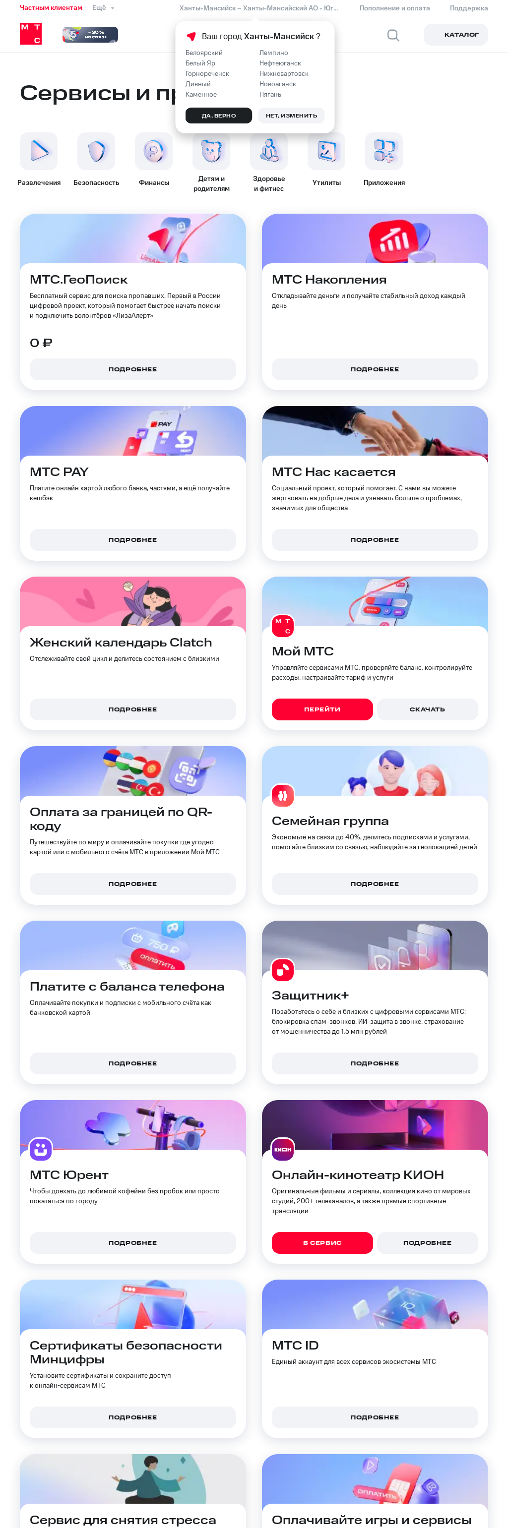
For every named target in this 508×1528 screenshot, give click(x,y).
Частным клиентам (51, 8)
